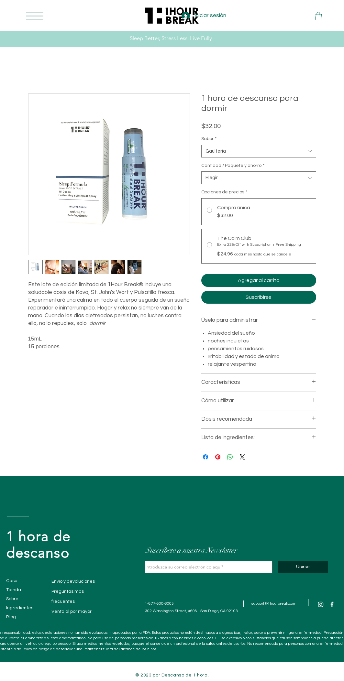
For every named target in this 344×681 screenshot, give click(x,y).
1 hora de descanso (38, 544)
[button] (34, 16)
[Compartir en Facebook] (205, 457)
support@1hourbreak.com (273, 603)
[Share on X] (242, 457)
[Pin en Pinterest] (218, 457)
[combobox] (258, 151)
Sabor (208, 138)
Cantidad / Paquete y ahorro (232, 165)
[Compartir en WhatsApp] (230, 457)
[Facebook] (332, 604)
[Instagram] (320, 604)
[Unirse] (303, 567)
